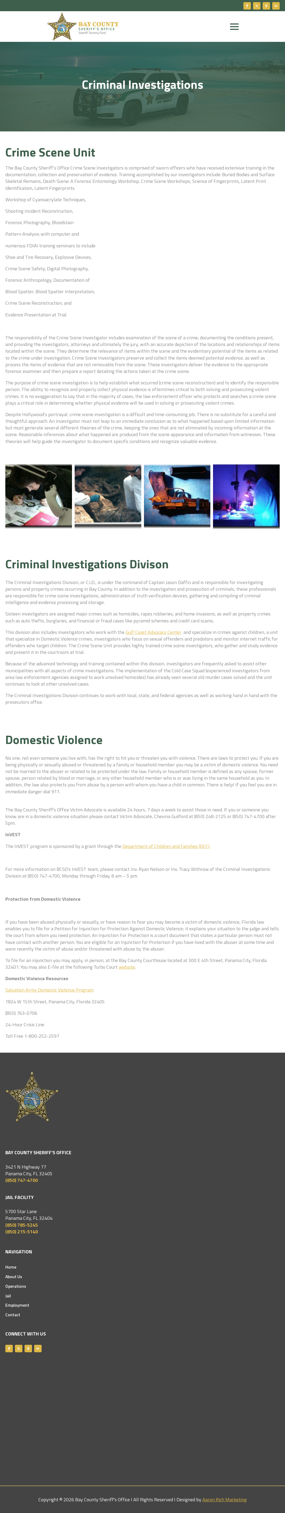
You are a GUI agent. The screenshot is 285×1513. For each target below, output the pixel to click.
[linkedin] (276, 6)
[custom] (266, 6)
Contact (12, 1315)
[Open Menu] (234, 26)
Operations (15, 1286)
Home (10, 1267)
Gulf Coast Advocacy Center (153, 632)
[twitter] (256, 6)
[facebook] (247, 6)
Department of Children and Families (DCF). (166, 846)
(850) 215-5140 (21, 1231)
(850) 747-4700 (21, 1180)
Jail (8, 1296)
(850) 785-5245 (21, 1225)
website (127, 967)
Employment (17, 1305)
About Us (13, 1277)
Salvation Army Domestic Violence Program (49, 989)
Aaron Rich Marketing (224, 1499)
